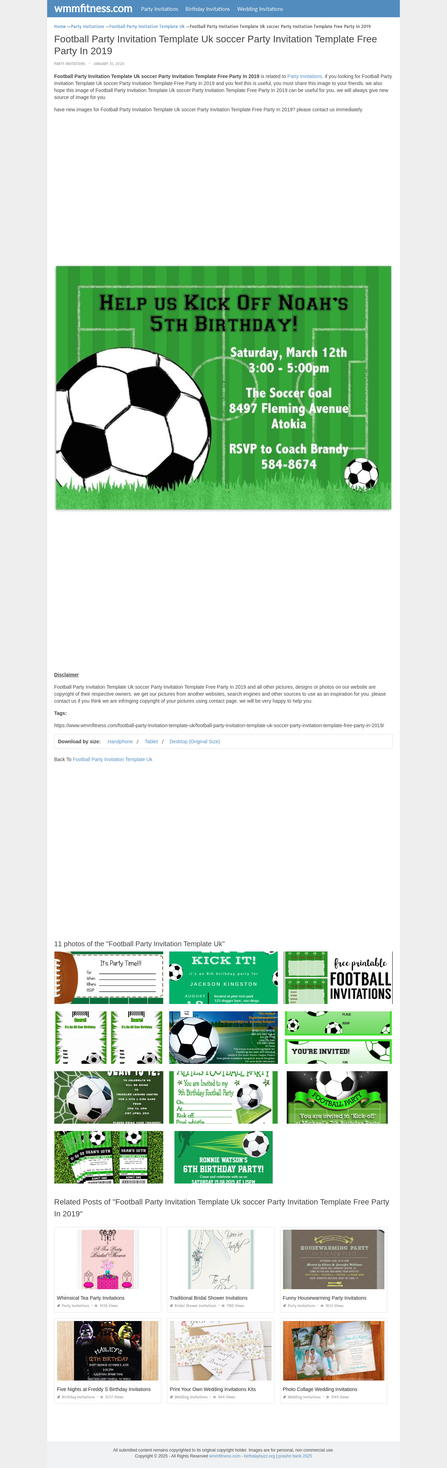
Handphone (120, 741)
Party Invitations (159, 9)
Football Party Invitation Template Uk (112, 759)
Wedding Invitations (260, 9)
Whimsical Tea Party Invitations (90, 1298)
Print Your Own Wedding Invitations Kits (213, 1389)
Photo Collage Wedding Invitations (320, 1389)
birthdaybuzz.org (259, 1456)
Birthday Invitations (207, 9)
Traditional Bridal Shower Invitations (209, 1298)
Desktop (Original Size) (195, 741)
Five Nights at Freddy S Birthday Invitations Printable (114, 1389)
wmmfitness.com (93, 8)
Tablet (151, 741)
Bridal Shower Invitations (193, 1306)
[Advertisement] (223, 167)
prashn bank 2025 (295, 1456)
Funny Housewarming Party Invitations (325, 1298)
